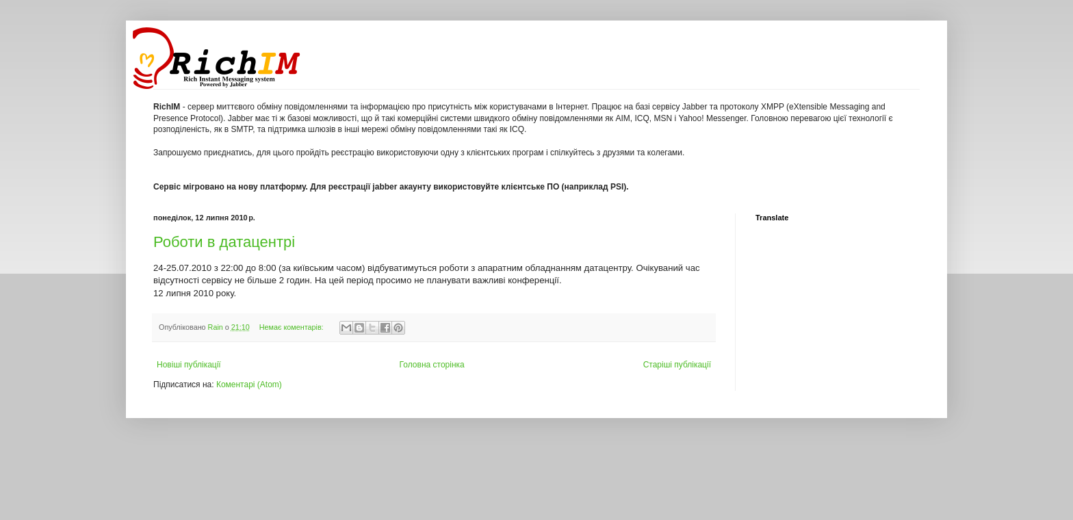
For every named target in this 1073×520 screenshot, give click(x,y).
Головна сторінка (432, 364)
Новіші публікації (189, 364)
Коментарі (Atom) (249, 384)
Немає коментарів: (292, 327)
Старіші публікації (677, 364)
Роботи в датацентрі (224, 241)
